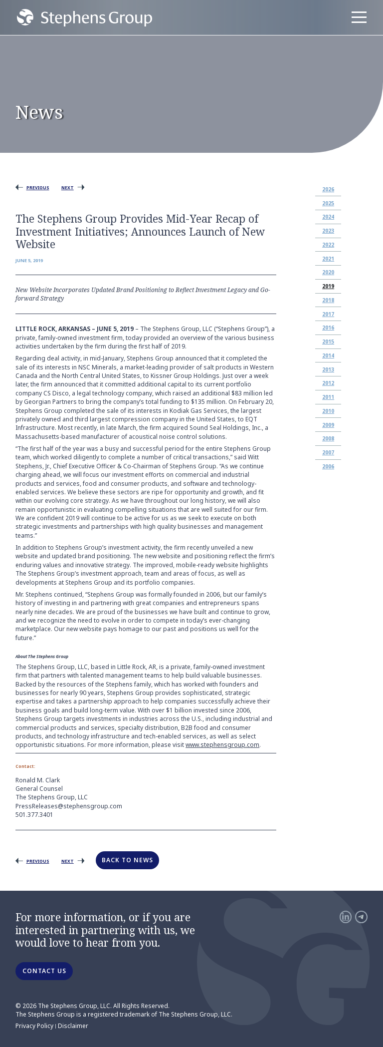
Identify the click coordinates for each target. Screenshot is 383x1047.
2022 (328, 244)
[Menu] (359, 17)
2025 (328, 203)
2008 (328, 438)
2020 (328, 272)
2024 (328, 216)
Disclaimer (73, 1026)
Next (67, 187)
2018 (328, 300)
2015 (328, 341)
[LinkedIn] (346, 917)
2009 (328, 424)
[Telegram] (361, 917)
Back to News (127, 860)
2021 (328, 258)
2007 (328, 452)
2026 (328, 189)
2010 (328, 410)
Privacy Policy (34, 1026)
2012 (328, 382)
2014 (328, 355)
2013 (328, 369)
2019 (328, 286)
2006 (328, 466)
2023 (328, 230)
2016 (328, 327)
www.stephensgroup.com (222, 744)
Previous (37, 187)
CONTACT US (44, 971)
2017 (328, 314)
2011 (328, 396)
